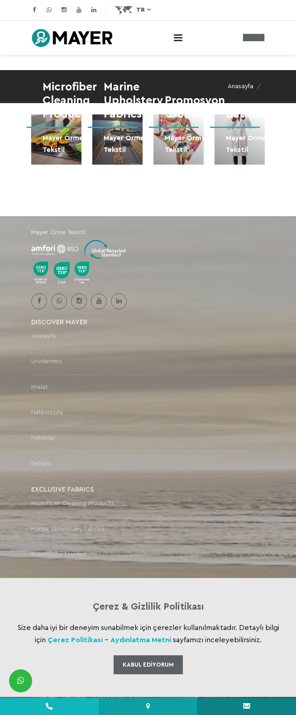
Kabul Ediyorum (148, 665)
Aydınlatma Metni (140, 640)
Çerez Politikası (75, 640)
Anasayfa (240, 86)
